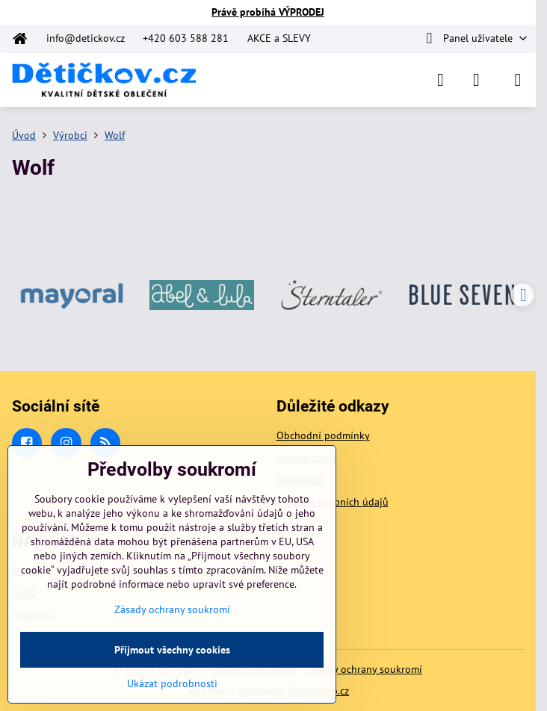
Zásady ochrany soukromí (364, 669)
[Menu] (518, 80)
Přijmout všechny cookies (172, 649)
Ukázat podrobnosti (172, 683)
